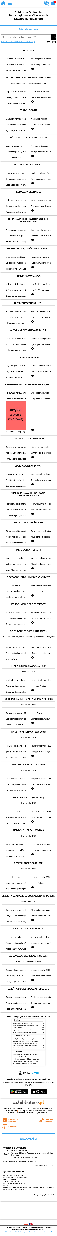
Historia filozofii (17, 1028)
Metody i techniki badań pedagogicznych (25, 1032)
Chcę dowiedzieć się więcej (16, 1232)
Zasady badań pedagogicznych (22, 1023)
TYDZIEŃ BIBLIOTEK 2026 (15, 1148)
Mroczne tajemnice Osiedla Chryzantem (25, 1063)
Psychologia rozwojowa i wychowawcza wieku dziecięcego (30, 1030)
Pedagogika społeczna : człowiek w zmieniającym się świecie (31, 1025)
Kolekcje (31, 42)
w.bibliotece (12, 1111)
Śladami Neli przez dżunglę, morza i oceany (26, 1054)
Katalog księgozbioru (28, 29)
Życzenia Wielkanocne (13, 1171)
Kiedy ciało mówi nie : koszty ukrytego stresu (26, 1048)
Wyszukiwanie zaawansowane (14, 42)
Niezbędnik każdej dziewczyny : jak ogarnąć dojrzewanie (30, 1039)
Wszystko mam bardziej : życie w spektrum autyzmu (28, 1041)
